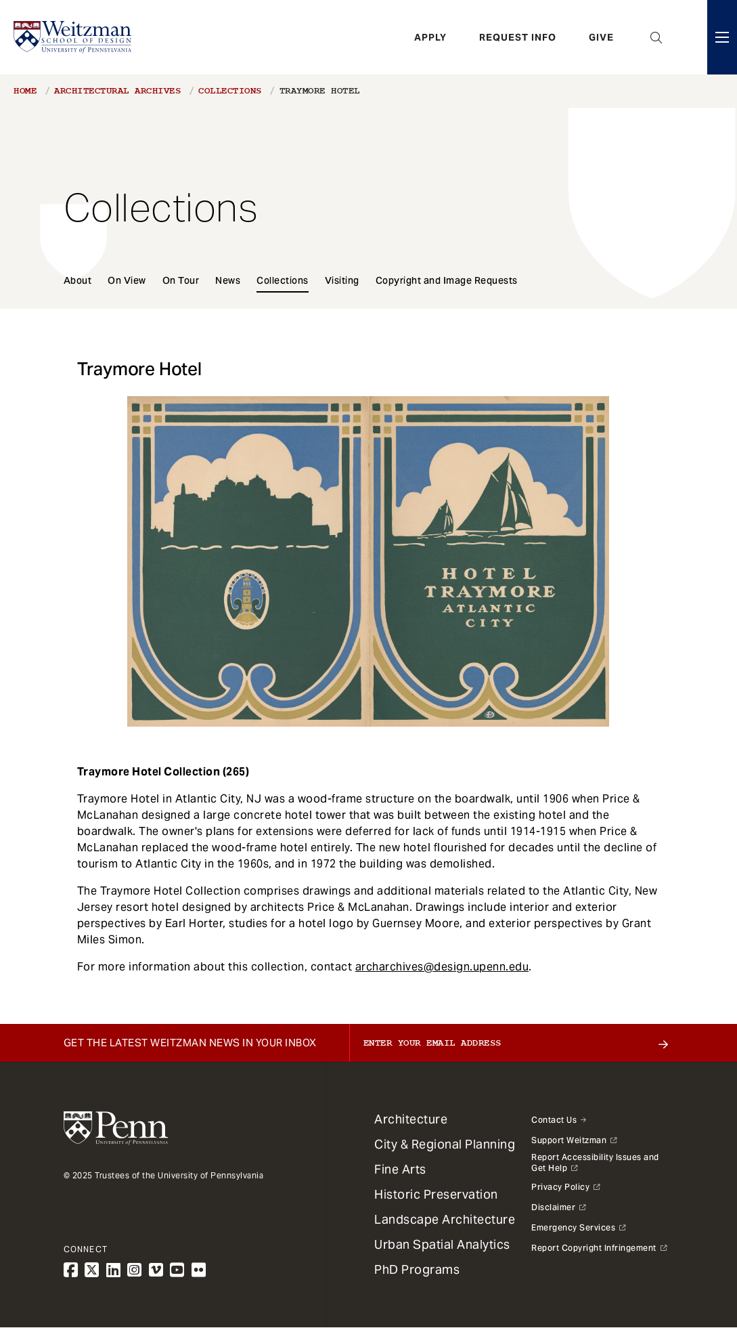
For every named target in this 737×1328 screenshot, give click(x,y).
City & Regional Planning (444, 1144)
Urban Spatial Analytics (442, 1244)
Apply (430, 37)
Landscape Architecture (444, 1219)
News (227, 280)
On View (127, 280)
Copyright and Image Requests (447, 280)
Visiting (342, 280)
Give (601, 37)
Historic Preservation (436, 1194)
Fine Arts (400, 1169)
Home (25, 90)
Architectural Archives (117, 90)
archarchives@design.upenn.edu (442, 967)
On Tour (181, 280)
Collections (230, 90)
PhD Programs (417, 1269)
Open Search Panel (656, 37)
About (78, 280)
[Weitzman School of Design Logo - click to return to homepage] (72, 37)
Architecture (410, 1119)
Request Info (517, 37)
